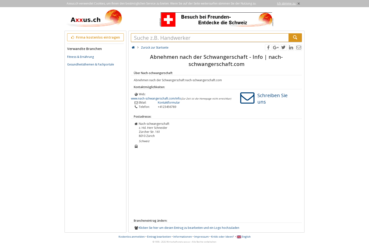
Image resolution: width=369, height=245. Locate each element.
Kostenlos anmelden (132, 236)
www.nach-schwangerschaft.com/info (156, 98)
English (244, 236)
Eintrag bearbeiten (159, 236)
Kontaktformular (169, 102)
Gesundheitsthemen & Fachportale (90, 64)
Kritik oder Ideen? (222, 236)
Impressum (201, 236)
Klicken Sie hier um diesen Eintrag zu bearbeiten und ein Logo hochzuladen (189, 228)
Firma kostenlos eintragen (95, 37)
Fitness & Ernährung (80, 57)
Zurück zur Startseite (155, 47)
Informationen (182, 236)
